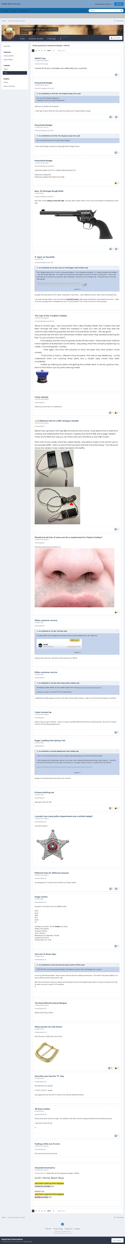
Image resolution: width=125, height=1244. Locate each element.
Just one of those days (45, 954)
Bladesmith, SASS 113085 (66, 751)
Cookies (77, 1229)
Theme (48, 1229)
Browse (5, 10)
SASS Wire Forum (11, 4)
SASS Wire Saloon (42, 61)
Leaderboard (24, 10)
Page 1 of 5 (61, 50)
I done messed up (43, 712)
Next (49, 50)
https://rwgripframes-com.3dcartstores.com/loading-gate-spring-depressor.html (64, 767)
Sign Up (118, 4)
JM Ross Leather (42, 1109)
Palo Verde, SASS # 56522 (66, 683)
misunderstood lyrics (45, 1168)
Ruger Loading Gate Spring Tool (50, 740)
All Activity (7, 46)
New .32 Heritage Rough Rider (49, 191)
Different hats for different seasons (52, 873)
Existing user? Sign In (103, 4)
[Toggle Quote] (37, 93)
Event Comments (9, 86)
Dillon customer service (46, 620)
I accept (117, 1240)
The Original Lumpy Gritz (68, 93)
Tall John (60, 631)
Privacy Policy (58, 1229)
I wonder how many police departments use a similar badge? (64, 816)
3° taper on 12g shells (45, 257)
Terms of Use (28, 1241)
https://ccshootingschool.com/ (90, 687)
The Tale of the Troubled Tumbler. (51, 316)
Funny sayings (41, 397)
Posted (41, 64)
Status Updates (9, 56)
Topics (6, 69)
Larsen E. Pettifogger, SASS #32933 (71, 268)
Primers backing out (44, 792)
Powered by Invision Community (62, 1233)
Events (6, 82)
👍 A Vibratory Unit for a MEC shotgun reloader (57, 421)
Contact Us (68, 1229)
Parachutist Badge (43, 83)
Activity (14, 10)
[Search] (98, 10)
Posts (5, 73)
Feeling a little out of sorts (47, 1144)
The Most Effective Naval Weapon (51, 1003)
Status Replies (8, 59)
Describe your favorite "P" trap (49, 1076)
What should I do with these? (48, 1027)
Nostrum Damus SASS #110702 (69, 965)
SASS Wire (40, 193)
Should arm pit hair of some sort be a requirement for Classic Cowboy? (68, 537)
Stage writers (41, 897)
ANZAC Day (40, 58)
